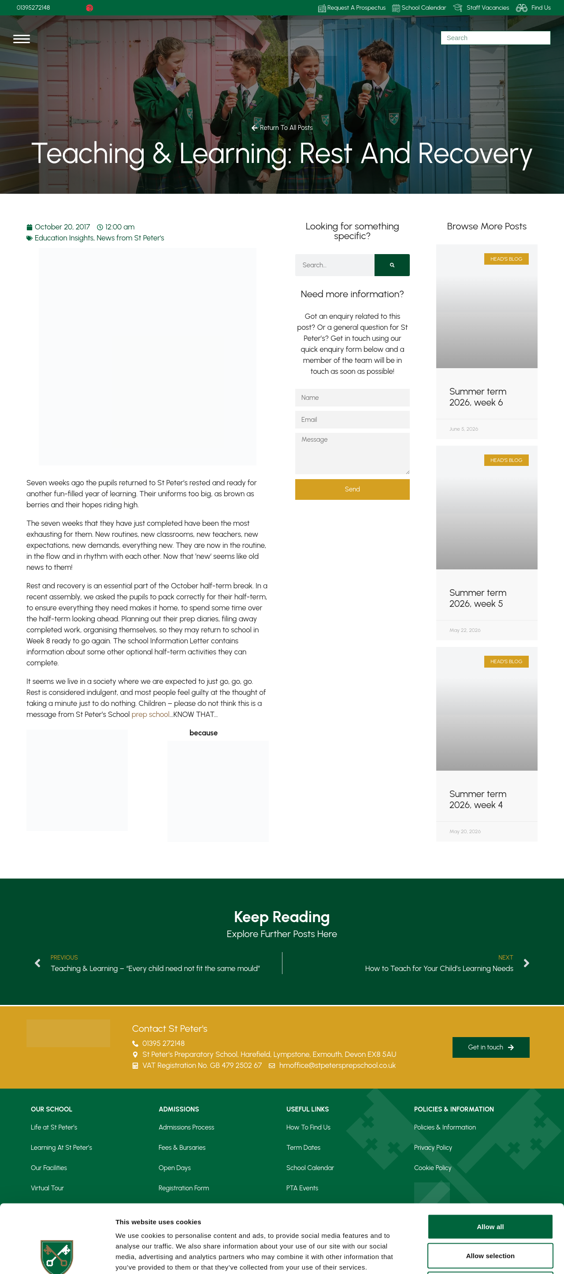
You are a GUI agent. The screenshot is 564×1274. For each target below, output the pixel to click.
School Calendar (419, 8)
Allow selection (490, 1187)
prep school (151, 714)
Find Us (533, 8)
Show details (462, 1256)
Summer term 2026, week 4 (477, 799)
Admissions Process (186, 1127)
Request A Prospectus (352, 8)
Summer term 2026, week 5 (477, 598)
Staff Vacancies (481, 8)
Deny (490, 1216)
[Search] (392, 265)
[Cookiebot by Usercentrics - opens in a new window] (57, 1256)
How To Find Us (308, 1127)
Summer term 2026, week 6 (477, 397)
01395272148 (33, 7)
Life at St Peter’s (54, 1127)
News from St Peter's (130, 237)
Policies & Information (445, 1127)
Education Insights (64, 237)
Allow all (490, 1158)
